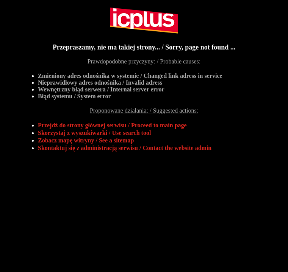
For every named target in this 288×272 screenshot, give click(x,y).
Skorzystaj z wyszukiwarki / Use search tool (94, 133)
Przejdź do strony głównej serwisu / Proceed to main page (112, 125)
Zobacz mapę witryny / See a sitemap (86, 140)
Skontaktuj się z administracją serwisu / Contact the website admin (124, 148)
